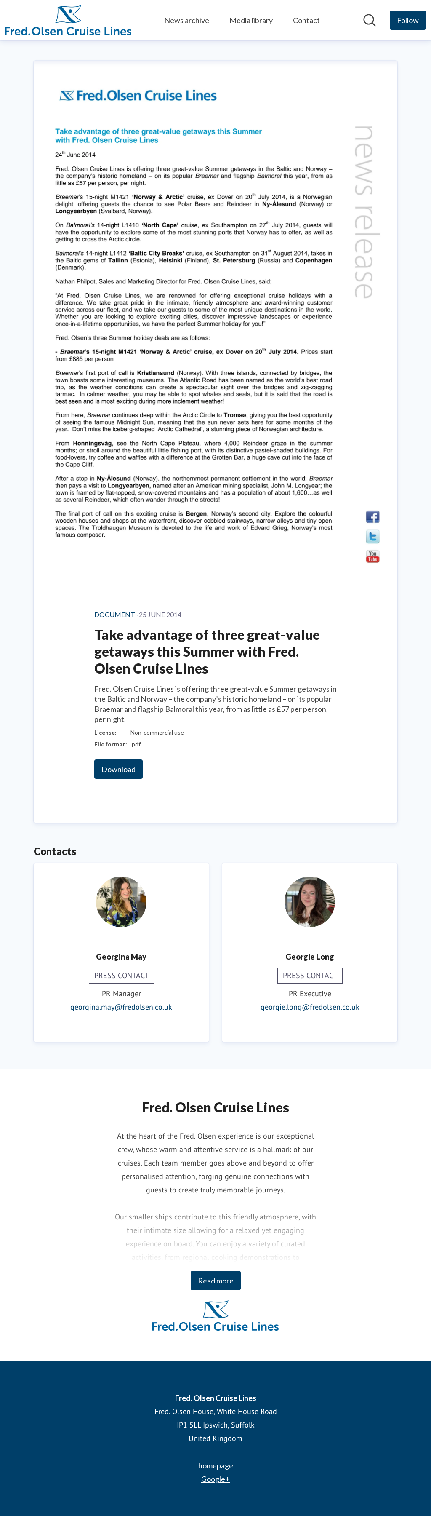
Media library (251, 20)
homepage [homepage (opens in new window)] (215, 1465)
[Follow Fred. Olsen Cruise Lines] (408, 20)
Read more (216, 1280)
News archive (186, 20)
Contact (306, 20)
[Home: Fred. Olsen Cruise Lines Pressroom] (68, 20)
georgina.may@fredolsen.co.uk (121, 1007)
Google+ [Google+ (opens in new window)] (215, 1479)
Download (118, 769)
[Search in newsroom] (369, 20)
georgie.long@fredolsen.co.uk (310, 1007)
